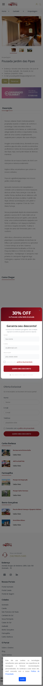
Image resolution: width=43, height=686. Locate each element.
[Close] (39, 310)
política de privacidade (25, 362)
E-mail (6, 344)
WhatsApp (7, 352)
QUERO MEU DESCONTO (21, 369)
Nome (5, 335)
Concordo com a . (19, 362)
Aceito (22, 679)
